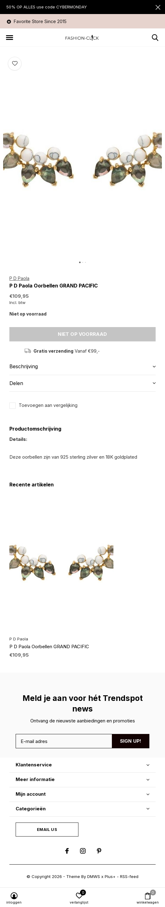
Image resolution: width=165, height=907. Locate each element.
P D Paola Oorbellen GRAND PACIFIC (49, 646)
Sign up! (131, 741)
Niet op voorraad (82, 334)
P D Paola (19, 278)
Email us (47, 829)
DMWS (93, 876)
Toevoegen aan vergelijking (48, 405)
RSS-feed (129, 876)
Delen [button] (16, 383)
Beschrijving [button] (23, 366)
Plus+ (110, 876)
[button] (9, 38)
